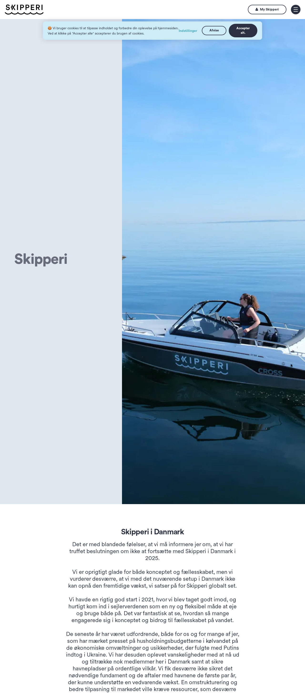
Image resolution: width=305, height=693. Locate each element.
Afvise (214, 30)
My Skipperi (267, 9)
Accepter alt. (243, 30)
